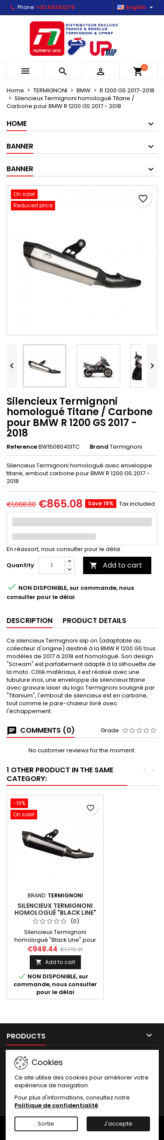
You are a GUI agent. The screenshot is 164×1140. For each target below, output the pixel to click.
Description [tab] (29, 621)
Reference (22, 447)
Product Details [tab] (94, 621)
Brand (99, 447)
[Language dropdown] (136, 7)
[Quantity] (51, 565)
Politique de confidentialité (56, 1105)
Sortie (46, 1124)
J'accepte (118, 1124)
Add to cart (116, 565)
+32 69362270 (55, 7)
